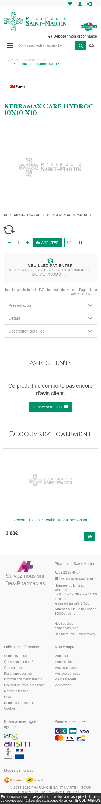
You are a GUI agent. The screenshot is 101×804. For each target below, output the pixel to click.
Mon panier (63, 656)
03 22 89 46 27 (67, 572)
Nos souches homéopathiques (67, 626)
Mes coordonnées (67, 674)
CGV (7, 697)
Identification (64, 662)
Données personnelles (20, 703)
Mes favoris (63, 685)
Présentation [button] (50, 305)
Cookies (10, 708)
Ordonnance (13, 668)
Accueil (13, 60)
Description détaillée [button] (50, 331)
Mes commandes (67, 668)
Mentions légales (16, 691)
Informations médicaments (23, 679)
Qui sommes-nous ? (18, 662)
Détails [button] (50, 318)
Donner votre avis (50, 407)
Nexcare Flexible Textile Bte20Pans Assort (51, 519)
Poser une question (18, 674)
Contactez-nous (15, 656)
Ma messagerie (66, 679)
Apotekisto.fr (69, 792)
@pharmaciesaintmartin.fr (75, 578)
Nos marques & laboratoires (75, 634)
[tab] (50, 305)
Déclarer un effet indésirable (24, 685)
